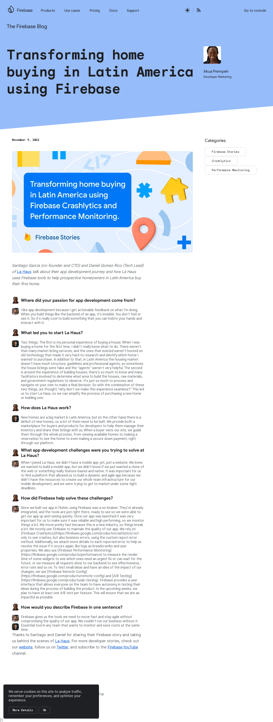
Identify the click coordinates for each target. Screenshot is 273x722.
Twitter (62, 647)
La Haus (24, 271)
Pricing (95, 11)
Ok (44, 710)
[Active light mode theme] (187, 10)
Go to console (255, 11)
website (25, 647)
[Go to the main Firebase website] (11, 8)
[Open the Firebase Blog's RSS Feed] (197, 10)
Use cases (72, 11)
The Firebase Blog (27, 26)
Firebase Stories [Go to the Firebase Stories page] (225, 152)
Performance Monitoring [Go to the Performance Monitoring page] (230, 170)
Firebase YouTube (122, 647)
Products (48, 11)
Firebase (25, 10)
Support (133, 11)
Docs (113, 11)
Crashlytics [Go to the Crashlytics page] (221, 161)
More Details (23, 710)
